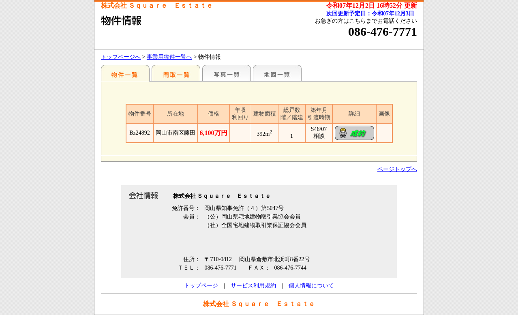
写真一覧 (226, 73)
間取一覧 (176, 73)
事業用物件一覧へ (169, 57)
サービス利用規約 (253, 286)
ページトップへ (397, 169)
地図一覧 (277, 73)
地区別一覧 (125, 73)
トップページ (201, 286)
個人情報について (311, 286)
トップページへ (121, 57)
